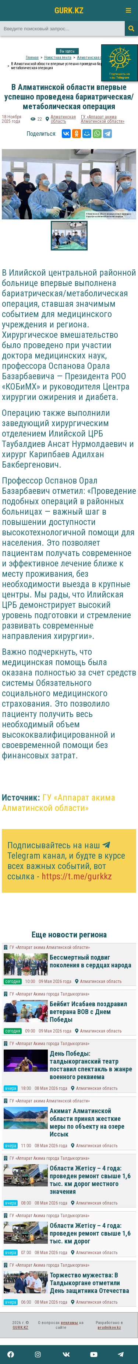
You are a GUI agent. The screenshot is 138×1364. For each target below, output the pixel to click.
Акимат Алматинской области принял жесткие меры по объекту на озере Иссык (87, 1122)
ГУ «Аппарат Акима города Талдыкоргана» (49, 994)
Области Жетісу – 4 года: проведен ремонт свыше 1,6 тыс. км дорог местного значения (90, 1179)
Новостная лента (57, 57)
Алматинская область (94, 57)
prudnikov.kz (109, 1327)
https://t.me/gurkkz (77, 876)
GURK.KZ (69, 10)
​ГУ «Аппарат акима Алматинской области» (102, 119)
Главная (32, 57)
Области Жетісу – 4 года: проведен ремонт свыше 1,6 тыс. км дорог (90, 1233)
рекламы (69, 1322)
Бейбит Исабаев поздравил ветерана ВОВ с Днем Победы (88, 1011)
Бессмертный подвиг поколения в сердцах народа (90, 961)
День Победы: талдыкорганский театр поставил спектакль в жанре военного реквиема (91, 1065)
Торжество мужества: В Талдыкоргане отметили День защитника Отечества (89, 1282)
